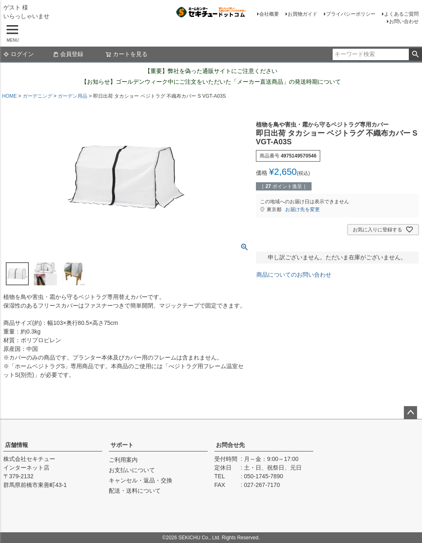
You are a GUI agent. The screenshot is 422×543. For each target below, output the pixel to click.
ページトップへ (410, 412)
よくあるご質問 (401, 14)
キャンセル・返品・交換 (140, 480)
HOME (9, 96)
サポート (122, 445)
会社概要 (269, 14)
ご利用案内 (123, 459)
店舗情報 (16, 445)
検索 (415, 54)
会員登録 (68, 54)
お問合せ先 (230, 445)
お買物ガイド (302, 14)
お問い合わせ (404, 21)
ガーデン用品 (72, 96)
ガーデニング (37, 96)
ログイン (18, 54)
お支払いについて (132, 470)
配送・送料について (135, 490)
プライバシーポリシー (350, 14)
